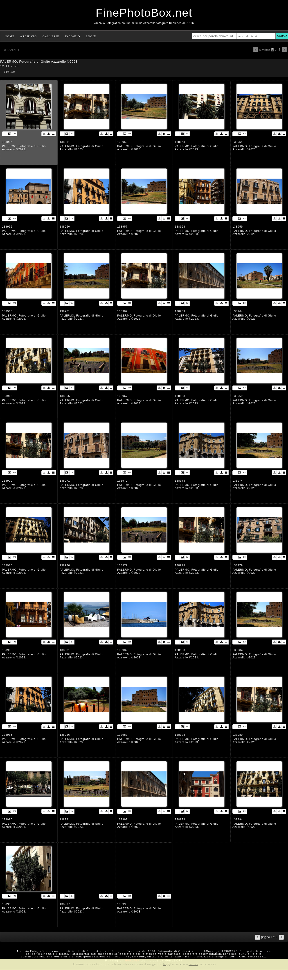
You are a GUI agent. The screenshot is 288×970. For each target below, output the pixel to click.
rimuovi (193, 964)
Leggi (166, 964)
